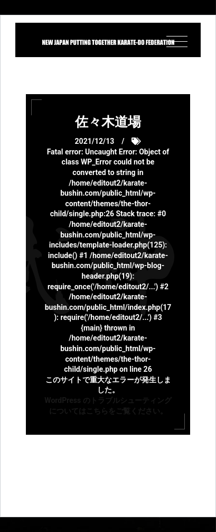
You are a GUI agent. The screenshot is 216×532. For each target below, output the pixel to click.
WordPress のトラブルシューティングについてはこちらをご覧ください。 (107, 405)
